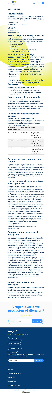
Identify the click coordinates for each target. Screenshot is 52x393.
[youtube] (12, 386)
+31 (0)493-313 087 (14, 343)
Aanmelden (39, 360)
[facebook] (9, 386)
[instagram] (19, 386)
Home (9, 9)
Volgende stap (37, 321)
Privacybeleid (16, 9)
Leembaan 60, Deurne (15, 339)
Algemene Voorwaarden (14, 373)
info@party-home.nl (14, 348)
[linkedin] (16, 386)
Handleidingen (12, 381)
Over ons (10, 369)
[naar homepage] (14, 3)
